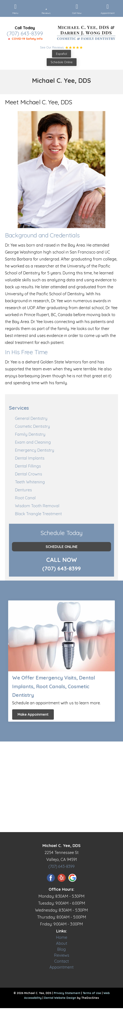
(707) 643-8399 (25, 33)
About (61, 943)
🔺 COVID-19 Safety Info (25, 39)
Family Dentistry (30, 434)
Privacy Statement (67, 993)
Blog (61, 949)
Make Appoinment (33, 714)
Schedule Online (62, 62)
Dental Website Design (60, 998)
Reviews (61, 955)
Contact (61, 961)
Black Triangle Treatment (38, 513)
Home (61, 937)
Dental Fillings (28, 466)
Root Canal (25, 497)
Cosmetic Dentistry (32, 426)
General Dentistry (31, 418)
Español (61, 54)
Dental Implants (29, 458)
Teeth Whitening (30, 481)
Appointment (61, 967)
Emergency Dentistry (34, 450)
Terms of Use (92, 993)
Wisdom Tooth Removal (37, 505)
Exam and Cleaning (33, 442)
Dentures (23, 489)
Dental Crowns (28, 473)
